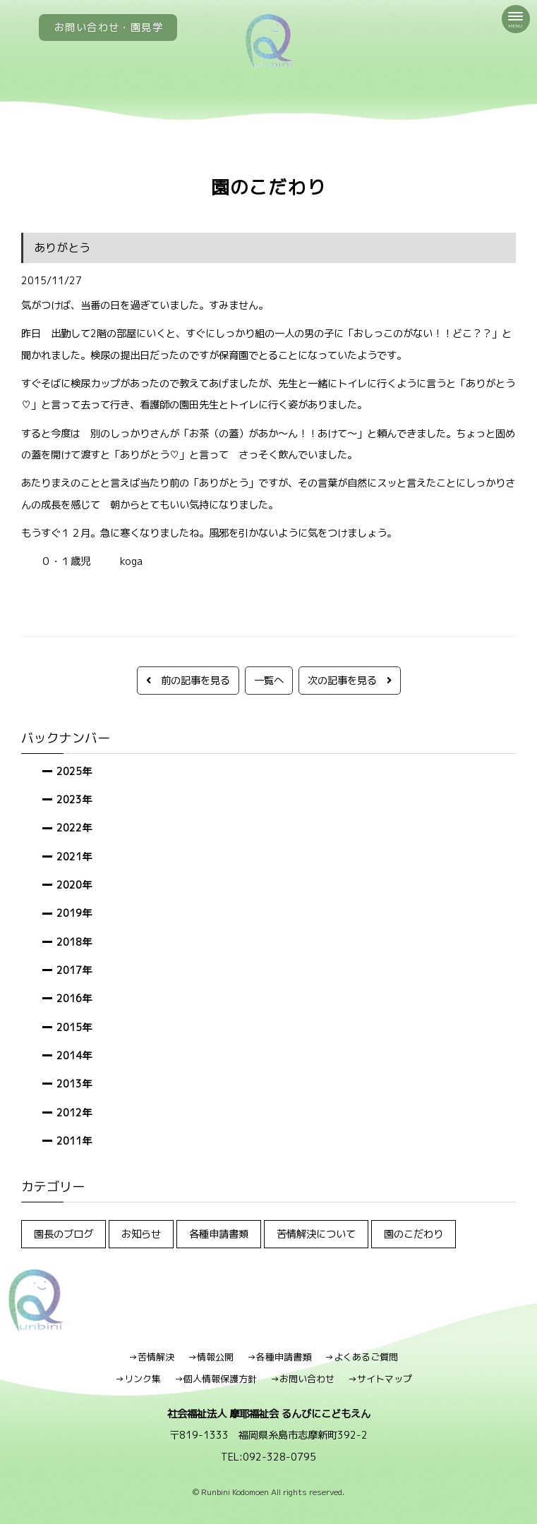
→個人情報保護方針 (215, 1378)
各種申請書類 (218, 1233)
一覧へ (269, 680)
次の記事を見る (350, 680)
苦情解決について (316, 1233)
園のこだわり (413, 1233)
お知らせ (141, 1233)
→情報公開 (211, 1357)
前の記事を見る (188, 680)
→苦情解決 (151, 1357)
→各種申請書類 (279, 1357)
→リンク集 (138, 1378)
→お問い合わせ (302, 1378)
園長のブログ (63, 1233)
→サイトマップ (380, 1378)
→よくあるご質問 (361, 1357)
